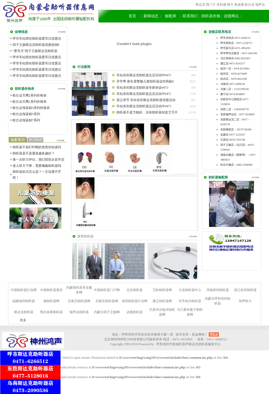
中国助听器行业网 (24, 290)
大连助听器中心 (190, 290)
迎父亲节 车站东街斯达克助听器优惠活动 (145, 100)
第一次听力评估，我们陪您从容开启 (38, 159)
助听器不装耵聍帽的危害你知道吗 (37, 147)
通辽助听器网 (162, 301)
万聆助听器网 (162, 290)
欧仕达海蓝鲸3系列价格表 (31, 108)
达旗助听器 (134, 312)
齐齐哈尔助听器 (190, 301)
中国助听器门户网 (107, 290)
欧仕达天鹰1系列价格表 (30, 101)
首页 (132, 16)
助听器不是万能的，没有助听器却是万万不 (147, 112)
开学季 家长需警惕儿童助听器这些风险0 (145, 81)
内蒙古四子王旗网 (107, 312)
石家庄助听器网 (79, 301)
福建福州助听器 (23, 301)
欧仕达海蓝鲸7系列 (26, 120)
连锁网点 (231, 16)
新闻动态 (150, 16)
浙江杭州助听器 (245, 290)
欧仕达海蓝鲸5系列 (26, 114)
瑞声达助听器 (79, 312)
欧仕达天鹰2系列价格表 (30, 95)
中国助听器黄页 (51, 290)
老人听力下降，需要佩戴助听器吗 (37, 166)
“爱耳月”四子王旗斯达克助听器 (35, 51)
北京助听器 (134, 290)
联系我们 (190, 16)
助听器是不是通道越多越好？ (34, 153)
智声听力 (245, 301)
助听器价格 (210, 16)
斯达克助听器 (23, 312)
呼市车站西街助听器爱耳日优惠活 (37, 38)
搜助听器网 (51, 301)
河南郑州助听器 (217, 290)
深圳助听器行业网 (134, 301)
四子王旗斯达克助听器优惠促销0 (36, 45)
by (152, 344)
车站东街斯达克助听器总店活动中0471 (143, 75)
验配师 (170, 16)
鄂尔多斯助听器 (51, 312)
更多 (23, 320)
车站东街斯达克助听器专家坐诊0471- (142, 87)
